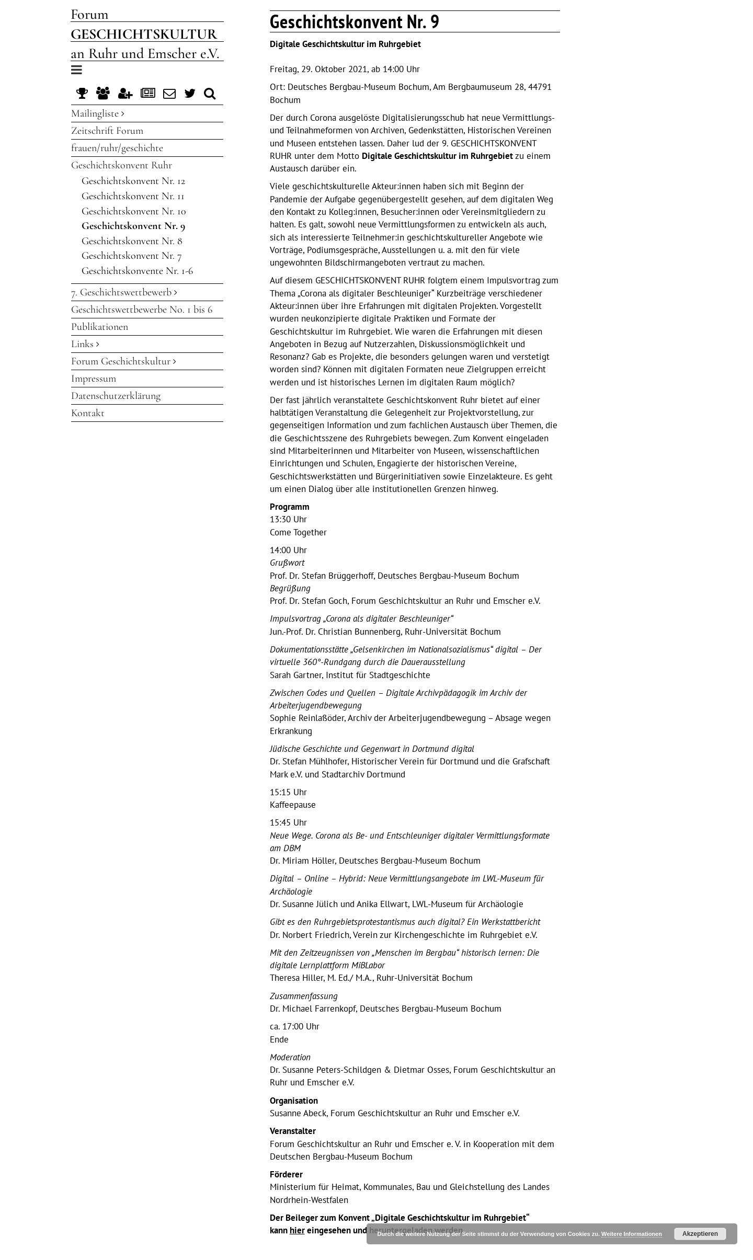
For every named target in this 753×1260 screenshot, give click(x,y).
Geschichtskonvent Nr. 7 (132, 255)
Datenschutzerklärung (116, 396)
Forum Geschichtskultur (123, 361)
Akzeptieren (700, 1234)
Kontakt (88, 413)
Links (85, 344)
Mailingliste (97, 113)
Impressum (93, 378)
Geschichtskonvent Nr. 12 (133, 181)
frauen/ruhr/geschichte (117, 148)
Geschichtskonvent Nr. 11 (133, 196)
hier (297, 1230)
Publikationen (99, 326)
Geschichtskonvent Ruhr (121, 165)
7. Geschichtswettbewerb (124, 292)
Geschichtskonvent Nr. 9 (133, 226)
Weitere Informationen (631, 1234)
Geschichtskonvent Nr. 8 (132, 241)
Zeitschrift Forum (107, 130)
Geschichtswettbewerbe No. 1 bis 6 (141, 309)
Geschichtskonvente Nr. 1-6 (137, 271)
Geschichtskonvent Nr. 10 (134, 211)
